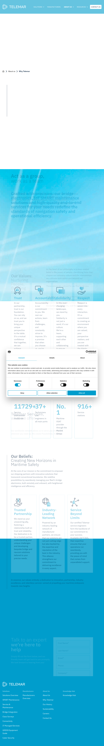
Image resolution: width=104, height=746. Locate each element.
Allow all (82, 393)
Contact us (95, 7)
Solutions (39, 7)
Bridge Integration (10, 712)
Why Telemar (48, 700)
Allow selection (51, 393)
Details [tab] (52, 358)
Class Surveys (8, 716)
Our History (47, 704)
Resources (82, 7)
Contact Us (47, 718)
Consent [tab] (21, 358)
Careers (46, 713)
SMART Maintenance (11, 700)
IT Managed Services (11, 726)
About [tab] (82, 358)
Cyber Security (8, 738)
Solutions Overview (10, 695)
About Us (46, 695)
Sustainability (48, 709)
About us (69, 7)
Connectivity (7, 721)
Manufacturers (54, 7)
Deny (22, 393)
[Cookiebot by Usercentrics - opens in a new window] (87, 351)
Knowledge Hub (69, 695)
